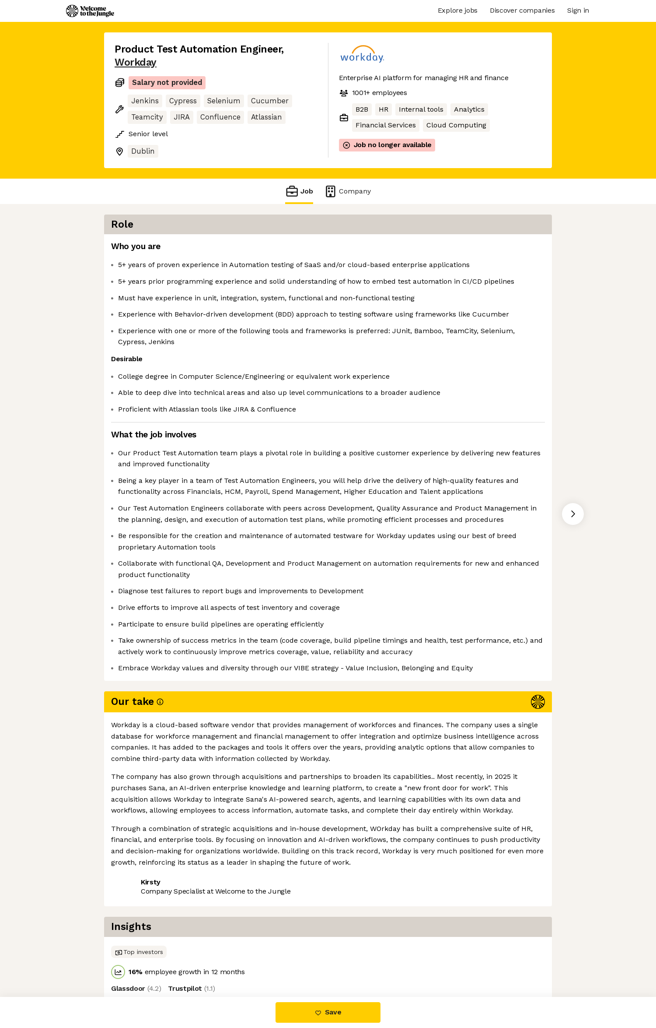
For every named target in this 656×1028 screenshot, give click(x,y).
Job (299, 191)
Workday (136, 62)
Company (347, 191)
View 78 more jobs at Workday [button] (227, 960)
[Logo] (90, 11)
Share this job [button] (138, 960)
